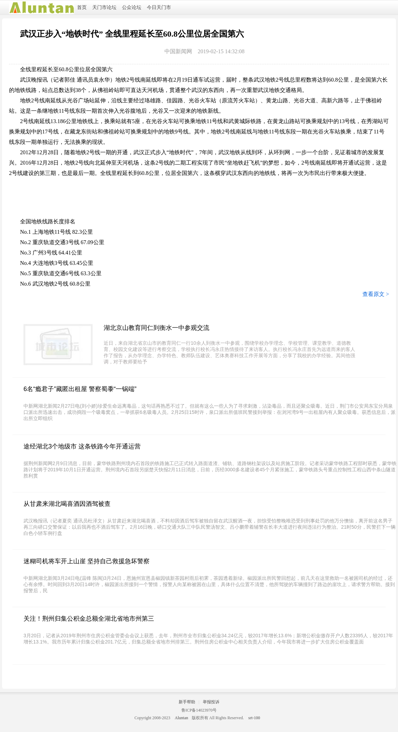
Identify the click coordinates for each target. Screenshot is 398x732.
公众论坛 (131, 7)
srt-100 (254, 717)
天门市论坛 (104, 7)
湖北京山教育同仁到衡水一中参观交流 (156, 327)
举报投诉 (211, 701)
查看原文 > (375, 294)
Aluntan (181, 717)
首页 (82, 7)
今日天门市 (159, 7)
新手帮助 (187, 701)
